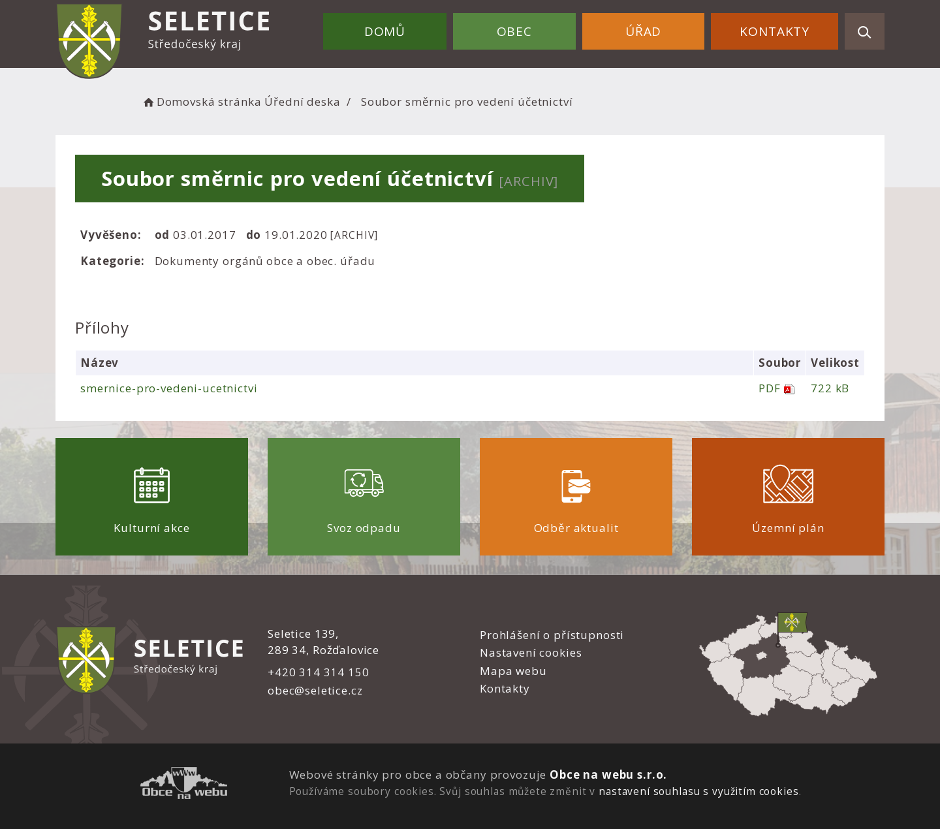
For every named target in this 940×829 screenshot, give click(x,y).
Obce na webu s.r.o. (608, 774)
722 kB (830, 388)
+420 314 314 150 (318, 672)
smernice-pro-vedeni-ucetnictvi (169, 388)
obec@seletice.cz (315, 690)
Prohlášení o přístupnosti (552, 634)
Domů (384, 31)
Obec (514, 31)
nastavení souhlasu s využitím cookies (698, 791)
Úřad (643, 31)
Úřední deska (302, 101)
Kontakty (774, 31)
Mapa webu (513, 670)
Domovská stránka (201, 101)
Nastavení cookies (531, 652)
